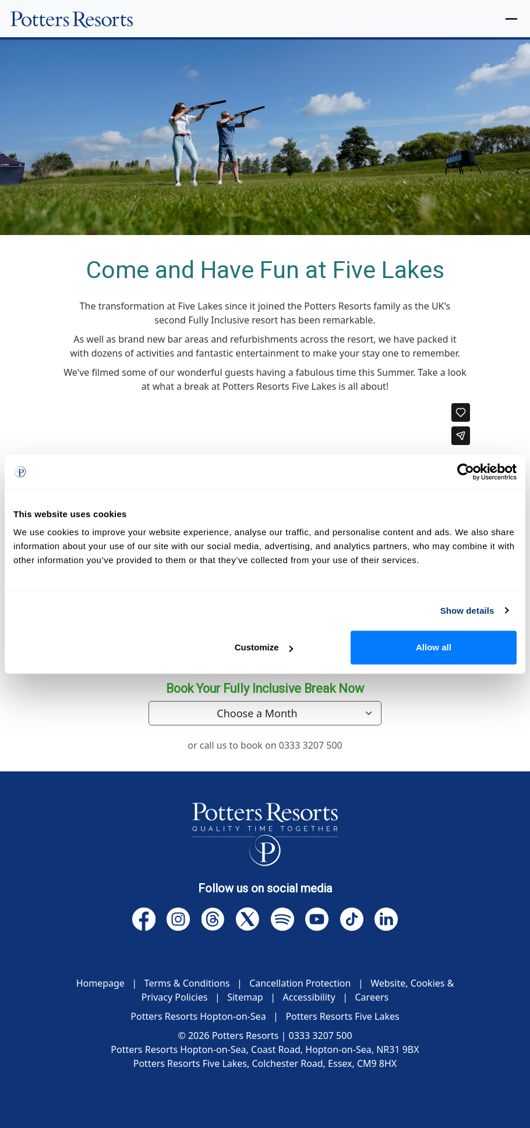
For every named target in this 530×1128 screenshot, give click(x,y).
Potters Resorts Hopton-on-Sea (198, 1016)
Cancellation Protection (300, 983)
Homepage (100, 983)
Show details (467, 610)
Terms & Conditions (187, 983)
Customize (264, 647)
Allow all (433, 647)
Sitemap (245, 997)
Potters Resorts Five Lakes (342, 1016)
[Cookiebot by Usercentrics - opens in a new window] (466, 472)
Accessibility (308, 997)
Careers (372, 997)
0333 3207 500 (310, 745)
